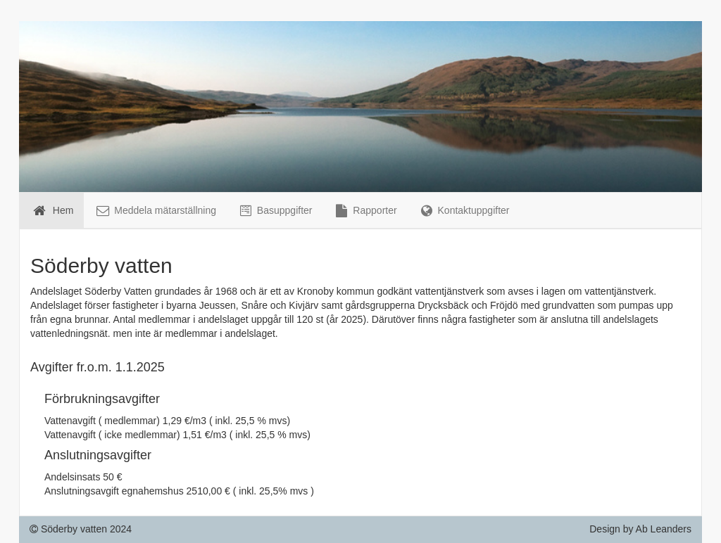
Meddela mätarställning (155, 210)
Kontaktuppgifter (464, 210)
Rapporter (364, 210)
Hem (51, 210)
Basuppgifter (275, 210)
